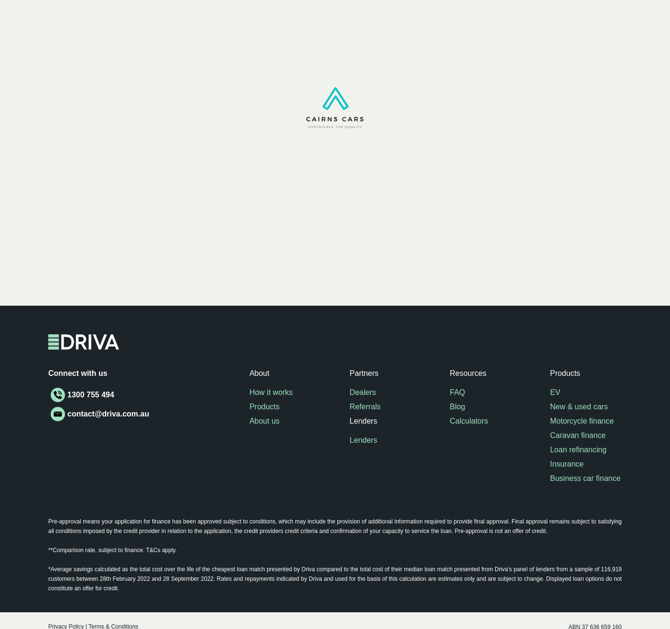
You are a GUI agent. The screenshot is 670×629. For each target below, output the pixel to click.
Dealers (363, 392)
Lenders (364, 440)
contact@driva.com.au (108, 414)
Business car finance (585, 478)
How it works (271, 392)
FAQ (457, 392)
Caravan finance (578, 435)
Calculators (469, 421)
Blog (457, 407)
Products (264, 407)
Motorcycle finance (582, 421)
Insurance (567, 464)
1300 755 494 (90, 395)
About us (264, 421)
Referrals (365, 407)
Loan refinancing (578, 450)
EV (555, 392)
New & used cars (579, 407)
